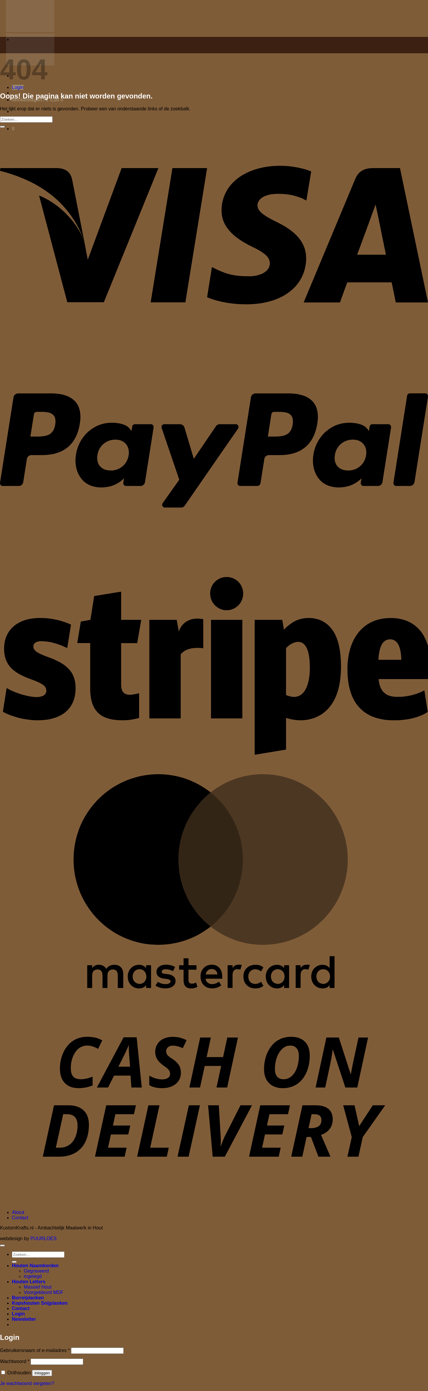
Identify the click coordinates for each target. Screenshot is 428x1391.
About (18, 1212)
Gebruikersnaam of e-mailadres (35, 1350)
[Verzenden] (2, 127)
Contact (20, 1217)
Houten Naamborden (35, 1265)
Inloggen (42, 1373)
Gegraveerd (36, 1270)
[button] (17, 87)
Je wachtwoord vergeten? (27, 1383)
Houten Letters (28, 1281)
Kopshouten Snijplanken (40, 1303)
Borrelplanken (28, 1297)
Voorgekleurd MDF (43, 1292)
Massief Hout (37, 1287)
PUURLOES (43, 1238)
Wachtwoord (14, 1361)
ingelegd (33, 1276)
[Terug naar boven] (2, 1245)
